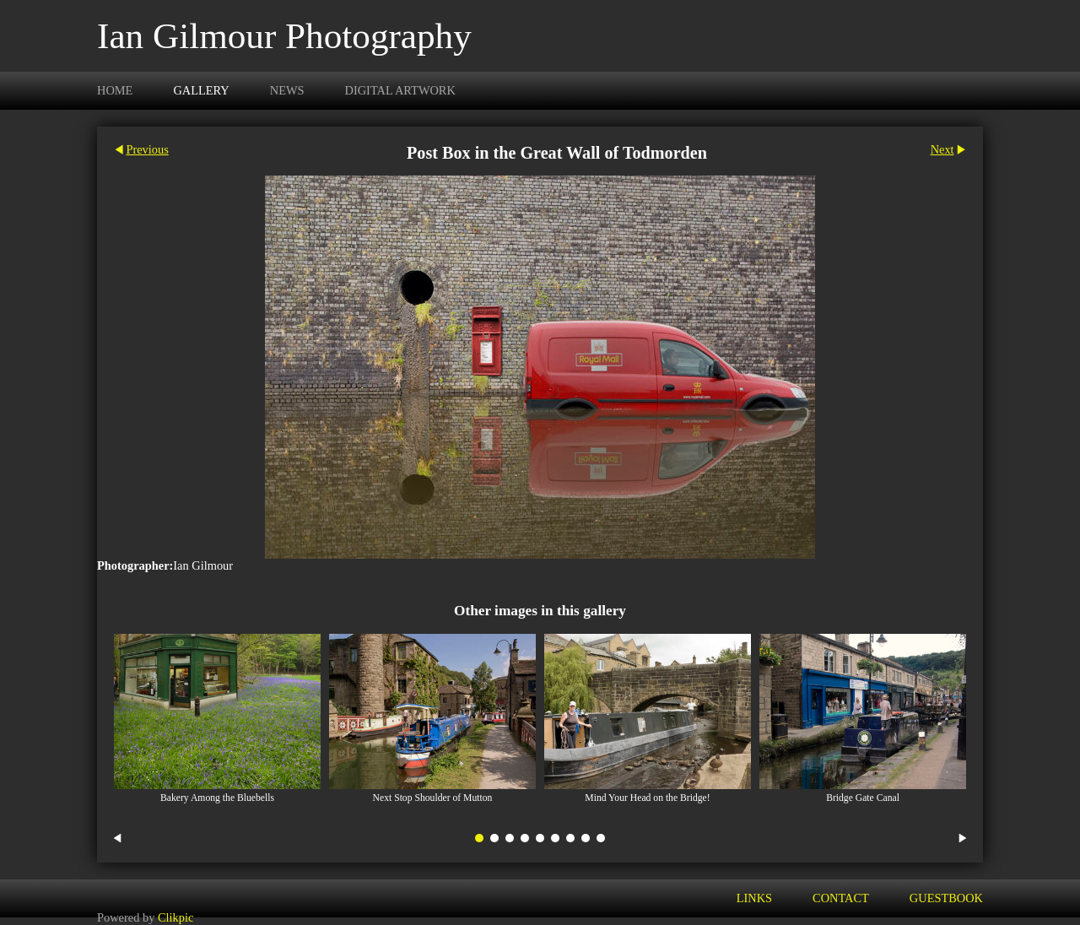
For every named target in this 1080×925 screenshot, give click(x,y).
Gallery (201, 90)
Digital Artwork (400, 90)
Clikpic (175, 917)
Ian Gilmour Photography (284, 36)
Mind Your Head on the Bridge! (647, 797)
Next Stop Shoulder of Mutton (433, 797)
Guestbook (946, 898)
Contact (841, 898)
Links (754, 898)
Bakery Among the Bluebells (217, 797)
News (287, 90)
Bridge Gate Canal (862, 797)
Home (114, 90)
